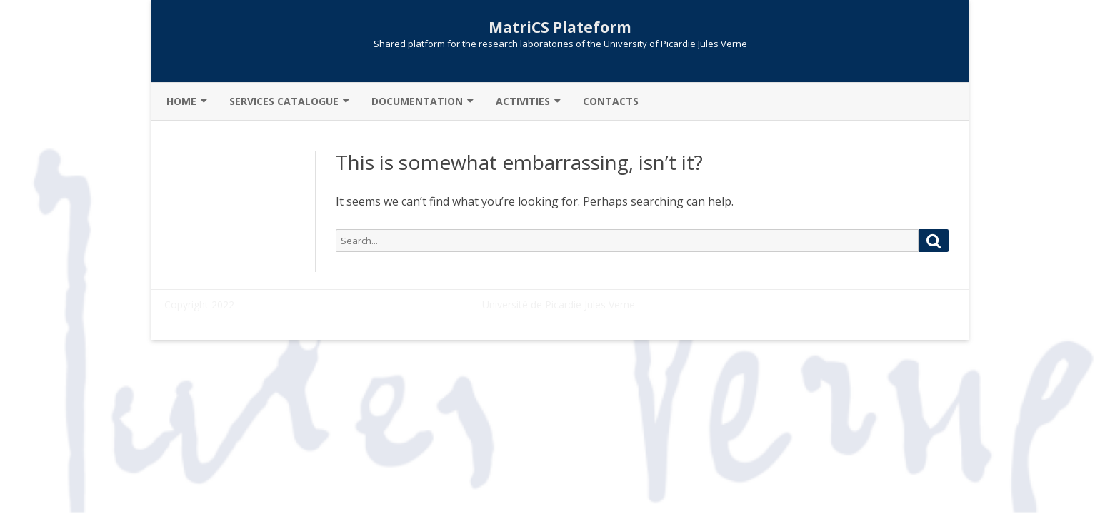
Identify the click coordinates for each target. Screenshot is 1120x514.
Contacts (611, 101)
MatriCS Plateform (560, 27)
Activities (523, 101)
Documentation (417, 101)
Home (181, 101)
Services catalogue (284, 101)
